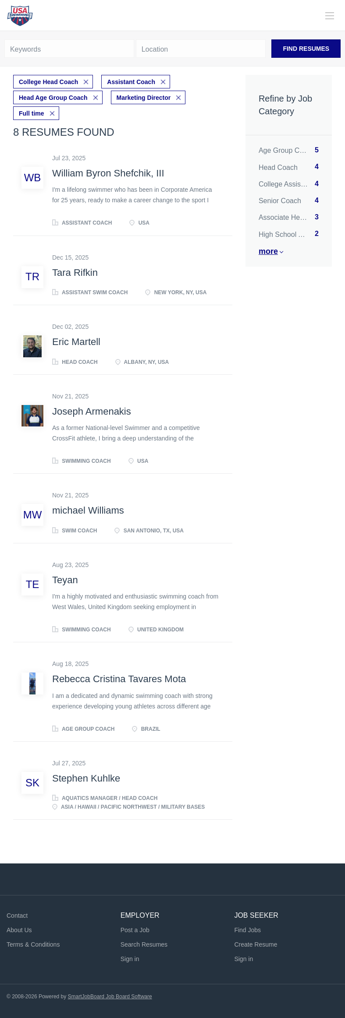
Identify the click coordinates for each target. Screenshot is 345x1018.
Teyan (65, 579)
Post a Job (135, 929)
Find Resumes (306, 48)
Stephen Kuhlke (86, 778)
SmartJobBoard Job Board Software (110, 996)
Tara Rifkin (75, 272)
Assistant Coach (131, 81)
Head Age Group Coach (53, 97)
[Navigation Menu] (329, 15)
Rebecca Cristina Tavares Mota (119, 678)
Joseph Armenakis (91, 411)
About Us (19, 929)
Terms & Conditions (33, 944)
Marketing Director (144, 97)
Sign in (130, 958)
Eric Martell (76, 341)
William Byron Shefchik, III (108, 173)
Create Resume (255, 944)
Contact (17, 915)
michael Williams (88, 510)
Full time (31, 113)
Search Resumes (144, 944)
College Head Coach (48, 81)
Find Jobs (247, 929)
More (268, 251)
